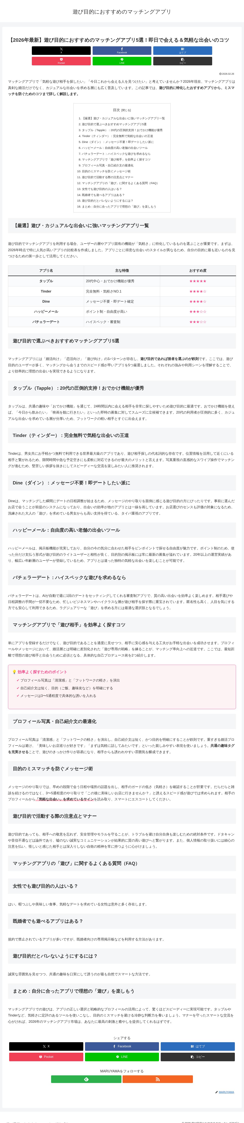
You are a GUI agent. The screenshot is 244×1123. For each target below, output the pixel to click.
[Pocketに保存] (141, 50)
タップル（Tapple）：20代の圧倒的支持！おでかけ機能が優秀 (122, 120)
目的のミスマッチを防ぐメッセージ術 (105, 163)
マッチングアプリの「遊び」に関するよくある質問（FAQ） (120, 176)
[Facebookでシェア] (64, 50)
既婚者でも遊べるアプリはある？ (102, 188)
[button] (218, 50)
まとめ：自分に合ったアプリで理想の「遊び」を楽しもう (119, 200)
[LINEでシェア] (179, 50)
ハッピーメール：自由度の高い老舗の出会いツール (114, 139)
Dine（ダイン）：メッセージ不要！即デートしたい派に (117, 133)
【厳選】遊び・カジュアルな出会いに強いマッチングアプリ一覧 (123, 108)
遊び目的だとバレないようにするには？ (106, 194)
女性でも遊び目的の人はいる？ (100, 182)
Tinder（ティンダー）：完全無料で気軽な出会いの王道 (117, 126)
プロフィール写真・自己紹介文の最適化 (106, 157)
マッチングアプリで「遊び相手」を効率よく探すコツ (115, 151)
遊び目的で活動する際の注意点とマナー (106, 170)
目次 (116, 99)
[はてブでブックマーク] (103, 50)
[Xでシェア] (26, 50)
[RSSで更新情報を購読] (126, 1073)
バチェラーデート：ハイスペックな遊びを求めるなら (115, 145)
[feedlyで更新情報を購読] (117, 1073)
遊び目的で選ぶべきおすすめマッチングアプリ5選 (113, 114)
